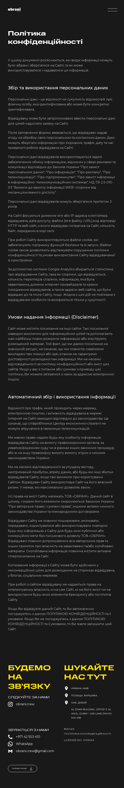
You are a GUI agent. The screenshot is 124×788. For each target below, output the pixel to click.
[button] (112, 9)
